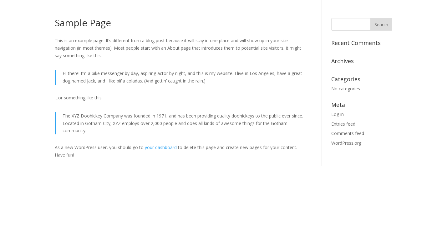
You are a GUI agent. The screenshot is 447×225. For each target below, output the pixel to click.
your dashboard (161, 147)
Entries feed (343, 124)
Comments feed (347, 133)
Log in (337, 114)
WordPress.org (346, 143)
